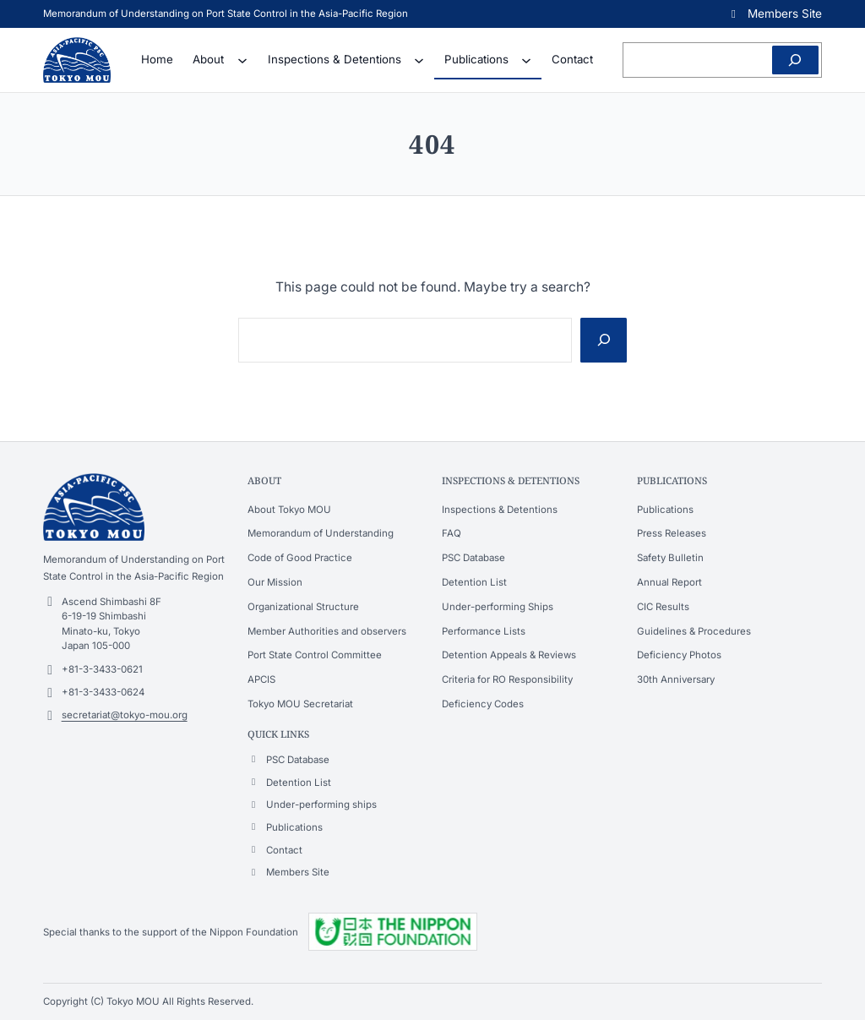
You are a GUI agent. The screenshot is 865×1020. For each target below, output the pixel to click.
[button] (774, 14)
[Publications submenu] (526, 60)
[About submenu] (242, 60)
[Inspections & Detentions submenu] (419, 60)
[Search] (795, 60)
